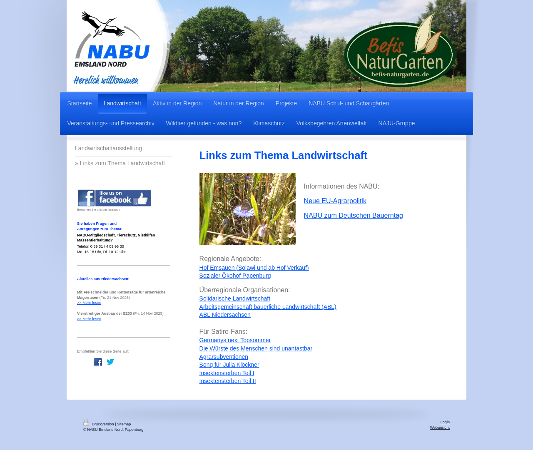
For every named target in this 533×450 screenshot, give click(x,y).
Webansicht (440, 427)
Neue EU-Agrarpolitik (335, 200)
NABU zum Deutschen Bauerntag (353, 215)
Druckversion (99, 424)
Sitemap (124, 424)
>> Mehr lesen (89, 303)
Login (445, 422)
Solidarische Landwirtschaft (234, 298)
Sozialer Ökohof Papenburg (235, 275)
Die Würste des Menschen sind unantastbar (256, 348)
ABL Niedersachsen (225, 314)
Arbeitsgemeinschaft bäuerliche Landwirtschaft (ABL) (267, 306)
